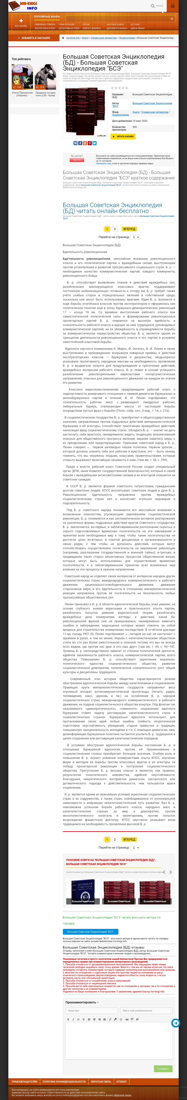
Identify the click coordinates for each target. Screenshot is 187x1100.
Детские (135, 24)
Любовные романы (45, 24)
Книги (136, 112)
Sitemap (121, 1081)
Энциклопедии (120, 114)
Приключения (66, 24)
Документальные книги (120, 28)
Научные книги (115, 24)
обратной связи (122, 1095)
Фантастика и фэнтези (47, 28)
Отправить (163, 1068)
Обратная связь (101, 1081)
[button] (68, 1019)
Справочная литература (155, 112)
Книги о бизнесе (92, 28)
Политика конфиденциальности (64, 1081)
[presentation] (68, 1019)
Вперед (129, 229)
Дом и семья (138, 28)
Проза (86, 24)
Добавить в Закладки (34, 38)
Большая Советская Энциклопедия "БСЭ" (101, 185)
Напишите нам (103, 163)
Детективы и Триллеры (71, 28)
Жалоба (77, 160)
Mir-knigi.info (33, 6)
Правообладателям (24, 1081)
